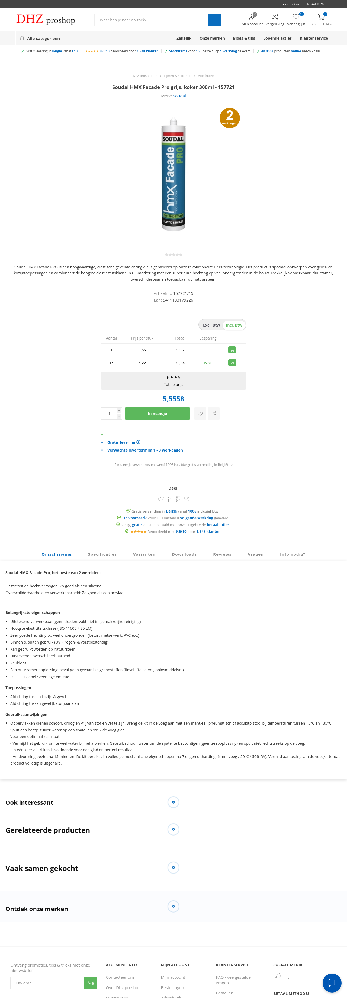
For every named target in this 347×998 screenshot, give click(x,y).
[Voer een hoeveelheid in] (109, 413)
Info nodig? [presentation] (293, 554)
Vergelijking (274, 23)
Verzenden (90, 983)
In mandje (157, 413)
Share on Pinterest (178, 499)
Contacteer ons (120, 977)
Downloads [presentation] (184, 554)
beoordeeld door (129, 51)
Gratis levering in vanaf (52, 51)
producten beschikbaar (290, 51)
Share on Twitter (161, 499)
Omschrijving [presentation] (56, 554)
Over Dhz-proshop (123, 987)
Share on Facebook (169, 499)
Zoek (214, 20)
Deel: (173, 488)
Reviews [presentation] (222, 554)
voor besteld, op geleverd (210, 51)
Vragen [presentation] (256, 554)
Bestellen (224, 993)
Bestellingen (172, 987)
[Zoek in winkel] (151, 20)
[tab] (56, 554)
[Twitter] (278, 975)
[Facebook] (288, 975)
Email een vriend (186, 500)
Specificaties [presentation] (102, 554)
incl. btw (234, 325)
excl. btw (211, 325)
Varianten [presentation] (144, 554)
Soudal (179, 95)
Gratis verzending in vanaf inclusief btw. (175, 511)
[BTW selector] (305, 4)
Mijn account (252, 23)
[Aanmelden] (47, 983)
